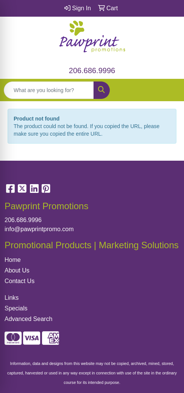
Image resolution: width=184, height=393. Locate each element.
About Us (17, 270)
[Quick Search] (49, 90)
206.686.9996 (92, 70)
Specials (16, 308)
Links (12, 297)
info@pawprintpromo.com (39, 229)
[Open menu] (168, 90)
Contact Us (19, 281)
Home (13, 260)
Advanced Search (28, 319)
